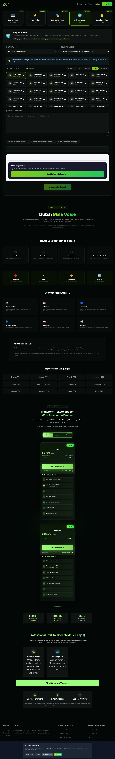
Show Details (29, 754)
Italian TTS (16, 384)
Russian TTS (71, 384)
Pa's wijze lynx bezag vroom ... (43, 142)
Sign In (107, 4)
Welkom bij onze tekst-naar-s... (18, 142)
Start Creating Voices (57, 683)
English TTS (16, 377)
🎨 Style (71, 68)
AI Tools (88, 4)
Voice (97, 4)
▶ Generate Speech (57, 187)
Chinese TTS (44, 391)
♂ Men (95, 68)
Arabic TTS (71, 391)
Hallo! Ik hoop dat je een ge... (68, 142)
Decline (38, 754)
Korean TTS (15, 391)
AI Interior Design (64, 730)
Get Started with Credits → (57, 174)
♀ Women (87, 68)
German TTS (99, 377)
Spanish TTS (44, 377)
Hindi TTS (99, 391)
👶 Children (104, 68)
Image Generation (64, 737)
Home (79, 4)
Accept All (58, 754)
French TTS (71, 377)
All (79, 68)
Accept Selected (47, 754)
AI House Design (64, 734)
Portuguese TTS (43, 384)
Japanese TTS (99, 384)
